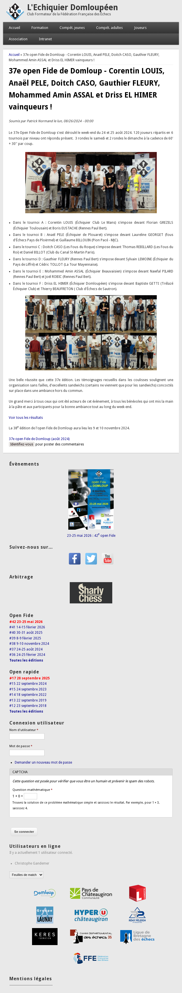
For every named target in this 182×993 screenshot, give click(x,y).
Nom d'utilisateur (23, 730)
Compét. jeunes (72, 28)
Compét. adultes (109, 28)
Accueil (14, 28)
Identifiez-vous (21, 444)
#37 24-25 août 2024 (26, 649)
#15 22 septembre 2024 (27, 684)
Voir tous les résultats (26, 418)
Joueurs (140, 28)
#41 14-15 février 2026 (27, 627)
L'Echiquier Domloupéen (72, 7)
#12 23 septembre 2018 (27, 706)
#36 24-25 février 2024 (27, 655)
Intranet (45, 39)
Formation (39, 28)
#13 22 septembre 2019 (27, 700)
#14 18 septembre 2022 (27, 695)
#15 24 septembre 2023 (27, 689)
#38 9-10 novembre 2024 (29, 644)
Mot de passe (20, 746)
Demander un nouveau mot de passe (43, 762)
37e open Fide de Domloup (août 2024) (39, 439)
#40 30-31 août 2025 (26, 633)
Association (18, 39)
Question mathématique (32, 790)
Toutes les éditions (26, 660)
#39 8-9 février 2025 (25, 638)
